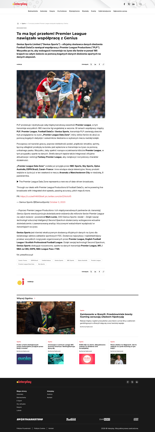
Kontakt (49, 397)
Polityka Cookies (39, 428)
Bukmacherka (21, 397)
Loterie (19, 410)
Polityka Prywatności (24, 428)
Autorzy (49, 394)
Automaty (20, 394)
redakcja (19, 64)
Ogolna (24, 23)
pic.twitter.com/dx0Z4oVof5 (58, 196)
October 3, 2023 (57, 202)
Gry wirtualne (21, 404)
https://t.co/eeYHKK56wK (32, 196)
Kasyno (19, 407)
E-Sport (19, 401)
